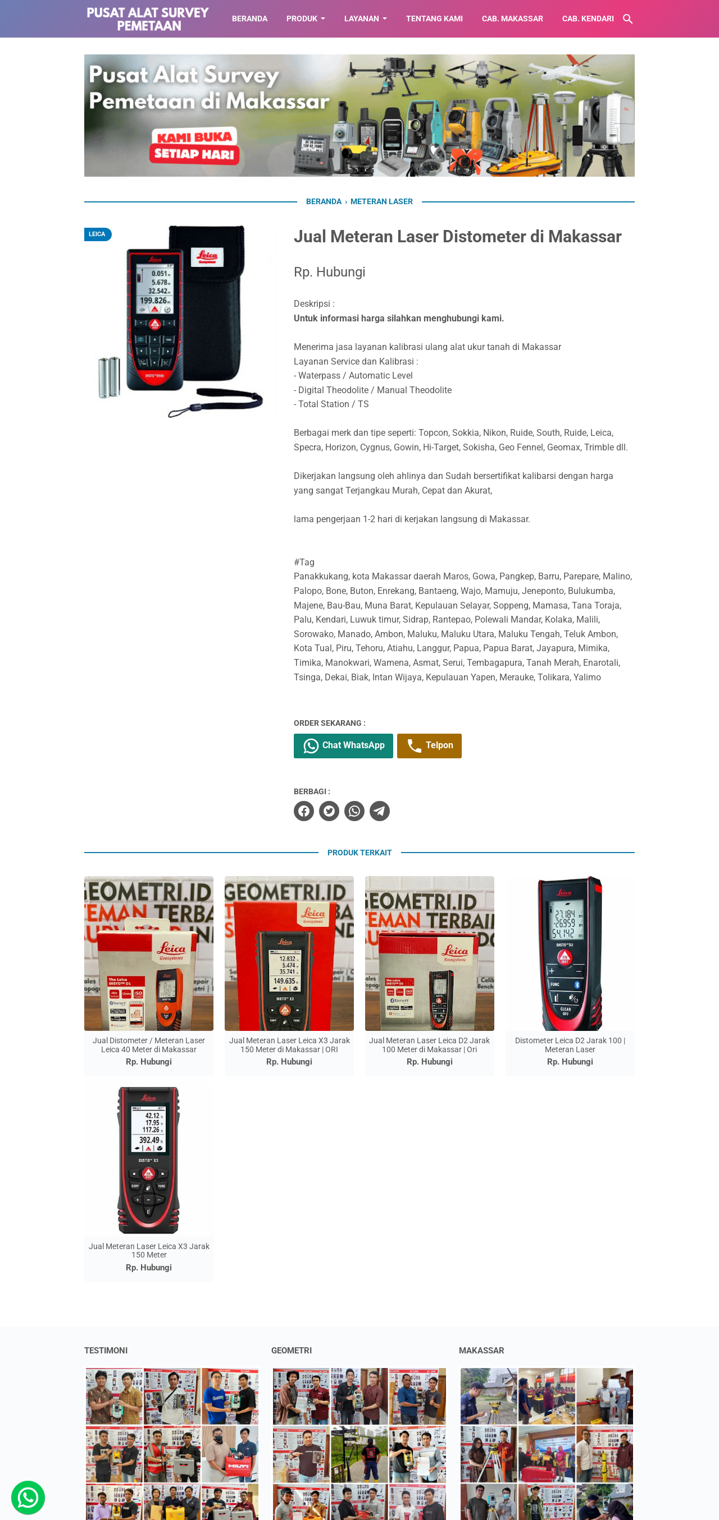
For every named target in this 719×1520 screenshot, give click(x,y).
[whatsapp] (354, 811)
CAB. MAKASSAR (512, 18)
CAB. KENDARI (588, 18)
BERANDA (249, 18)
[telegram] (380, 811)
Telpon (429, 746)
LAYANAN (361, 18)
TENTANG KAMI (434, 18)
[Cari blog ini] (628, 19)
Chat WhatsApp (343, 746)
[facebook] (304, 811)
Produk (301, 18)
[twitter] (329, 811)
